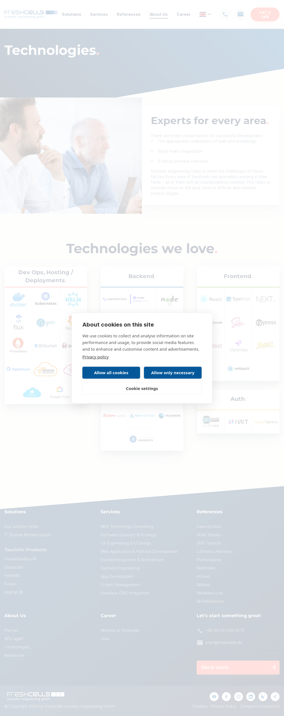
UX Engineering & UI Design (126, 543)
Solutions (71, 14)
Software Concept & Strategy (129, 535)
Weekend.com (210, 593)
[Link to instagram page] (238, 696)
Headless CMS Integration (125, 593)
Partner (11, 630)
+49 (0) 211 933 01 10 (221, 630)
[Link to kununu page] (262, 696)
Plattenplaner (209, 560)
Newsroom (14, 655)
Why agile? (14, 639)
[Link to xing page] (275, 696)
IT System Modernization (27, 535)
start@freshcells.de (219, 643)
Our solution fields (21, 526)
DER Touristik (209, 543)
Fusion (10, 584)
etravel (203, 576)
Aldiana (203, 584)
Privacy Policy (224, 706)
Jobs (105, 639)
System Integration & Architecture (132, 560)
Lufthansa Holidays (214, 551)
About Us (158, 14)
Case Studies (209, 526)
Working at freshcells (120, 630)
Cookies (199, 706)
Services (99, 14)
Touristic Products (25, 549)
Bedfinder (206, 568)
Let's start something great (229, 615)
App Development (118, 576)
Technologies (17, 647)
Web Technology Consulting (127, 526)
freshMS (12, 575)
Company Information (260, 706)
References (129, 14)
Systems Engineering (120, 568)
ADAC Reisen (209, 535)
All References (210, 601)
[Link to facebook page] (226, 696)
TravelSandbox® (20, 559)
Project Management (120, 584)
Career (184, 14)
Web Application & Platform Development (139, 551)
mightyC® (13, 592)
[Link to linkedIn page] (250, 696)
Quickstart (14, 567)
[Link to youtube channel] (214, 696)
